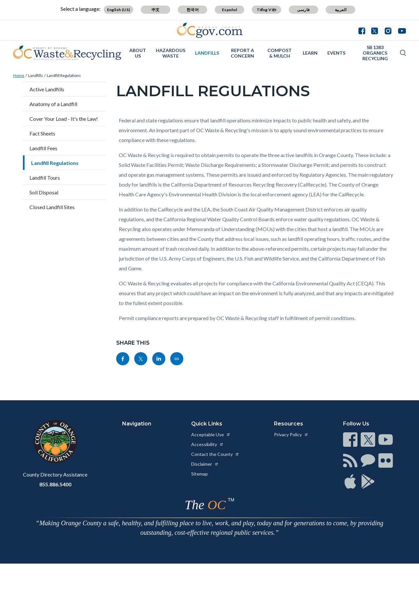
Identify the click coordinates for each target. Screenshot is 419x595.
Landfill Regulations (64, 75)
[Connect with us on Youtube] (400, 30)
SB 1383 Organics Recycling (375, 53)
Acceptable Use (210, 434)
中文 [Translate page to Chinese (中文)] (156, 9)
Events (336, 53)
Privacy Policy (291, 434)
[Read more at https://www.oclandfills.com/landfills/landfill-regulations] (176, 358)
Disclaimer (205, 464)
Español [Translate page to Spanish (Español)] (229, 9)
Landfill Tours (44, 177)
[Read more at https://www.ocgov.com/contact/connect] (350, 439)
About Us (137, 53)
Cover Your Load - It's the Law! (63, 119)
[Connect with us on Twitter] (374, 30)
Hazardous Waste (170, 53)
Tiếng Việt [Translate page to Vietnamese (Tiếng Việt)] (267, 9)
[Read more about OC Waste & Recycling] (67, 53)
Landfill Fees (43, 148)
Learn (310, 53)
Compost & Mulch (279, 53)
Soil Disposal (43, 192)
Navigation (136, 424)
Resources (288, 424)
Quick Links (206, 424)
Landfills (207, 53)
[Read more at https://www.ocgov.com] (55, 441)
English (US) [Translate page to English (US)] (118, 9)
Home (18, 75)
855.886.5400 (55, 484)
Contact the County (215, 454)
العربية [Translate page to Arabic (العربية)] (341, 9)
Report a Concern (242, 53)
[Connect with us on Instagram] (388, 30)
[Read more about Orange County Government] (210, 30)
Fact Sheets (42, 133)
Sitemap (199, 474)
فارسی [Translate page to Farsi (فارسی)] (303, 9)
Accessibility (207, 444)
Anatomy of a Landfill (53, 104)
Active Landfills (46, 89)
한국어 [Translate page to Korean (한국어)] (193, 9)
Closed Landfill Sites (52, 207)
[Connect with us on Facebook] (363, 30)
